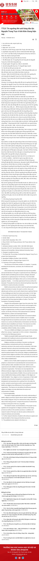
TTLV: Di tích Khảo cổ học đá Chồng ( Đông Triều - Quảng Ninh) (18, 533)
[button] (24, 1)
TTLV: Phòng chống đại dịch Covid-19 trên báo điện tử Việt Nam (18, 462)
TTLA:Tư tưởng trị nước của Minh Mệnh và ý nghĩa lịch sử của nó (19, 538)
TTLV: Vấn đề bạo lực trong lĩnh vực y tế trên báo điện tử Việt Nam (19, 524)
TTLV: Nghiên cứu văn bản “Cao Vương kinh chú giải (16, 449)
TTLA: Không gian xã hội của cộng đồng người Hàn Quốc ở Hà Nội (19, 486)
